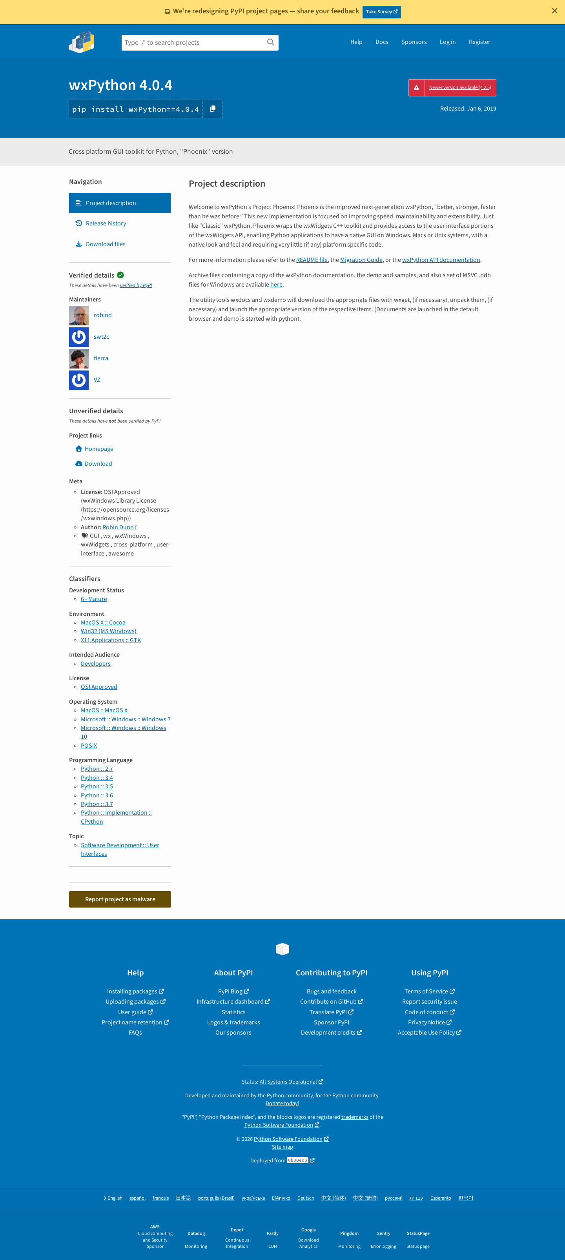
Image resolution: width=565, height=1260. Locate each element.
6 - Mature (94, 599)
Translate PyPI (328, 1012)
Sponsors (414, 42)
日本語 (183, 1198)
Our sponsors (233, 1032)
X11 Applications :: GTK (111, 640)
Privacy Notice (426, 1022)
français (161, 1198)
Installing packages (132, 991)
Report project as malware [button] (120, 899)
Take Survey (379, 11)
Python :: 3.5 (97, 786)
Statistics (234, 1012)
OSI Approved (99, 687)
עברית (416, 1198)
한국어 (466, 1198)
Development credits (328, 1032)
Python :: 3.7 (97, 804)
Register (479, 42)
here (276, 284)
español (137, 1198)
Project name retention (132, 1022)
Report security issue (429, 1001)
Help (356, 42)
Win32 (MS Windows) (109, 631)
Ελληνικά (281, 1198)
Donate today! (282, 1103)
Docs (381, 42)
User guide (132, 1012)
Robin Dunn (118, 527)
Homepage (94, 449)
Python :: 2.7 (97, 768)
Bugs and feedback (332, 991)
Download (93, 463)
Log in (448, 42)
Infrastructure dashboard (230, 1001)
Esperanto (440, 1198)
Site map (282, 1147)
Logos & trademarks (233, 1022)
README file (312, 260)
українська (253, 1198)
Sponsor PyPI (331, 1022)
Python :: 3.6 (97, 795)
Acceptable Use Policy (426, 1032)
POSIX (89, 745)
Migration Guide (361, 260)
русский (394, 1198)
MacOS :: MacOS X (104, 710)
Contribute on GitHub (328, 1001)
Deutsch (305, 1198)
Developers (96, 663)
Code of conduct (426, 1012)
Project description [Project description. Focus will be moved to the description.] (105, 203)
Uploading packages (132, 1001)
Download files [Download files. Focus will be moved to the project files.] (100, 244)
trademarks (354, 1117)
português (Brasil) (216, 1198)
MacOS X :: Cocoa (103, 622)
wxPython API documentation (441, 260)
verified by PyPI (136, 285)
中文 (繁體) (365, 1198)
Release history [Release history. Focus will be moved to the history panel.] (100, 223)
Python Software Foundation (278, 1125)
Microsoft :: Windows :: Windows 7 (126, 719)
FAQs (135, 1032)
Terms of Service (426, 991)
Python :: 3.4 (97, 777)
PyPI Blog (230, 991)
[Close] (554, 10)
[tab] (120, 203)
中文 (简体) (333, 1198)
